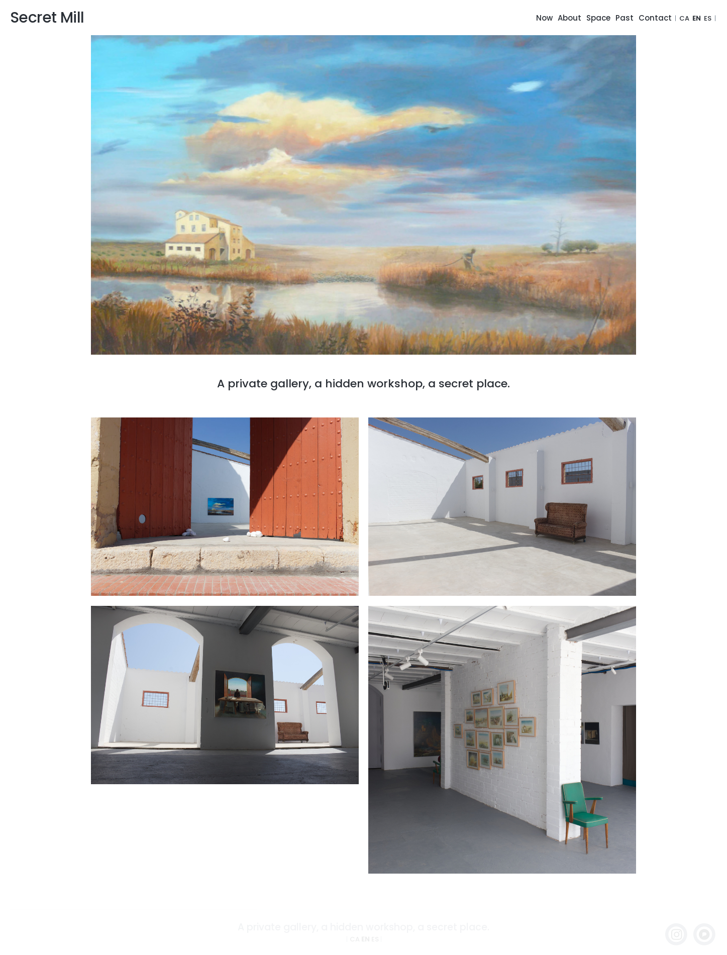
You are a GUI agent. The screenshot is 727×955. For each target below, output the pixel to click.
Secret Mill (47, 17)
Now (544, 18)
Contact (655, 18)
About (569, 18)
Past (624, 18)
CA (684, 18)
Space (598, 18)
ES (707, 18)
